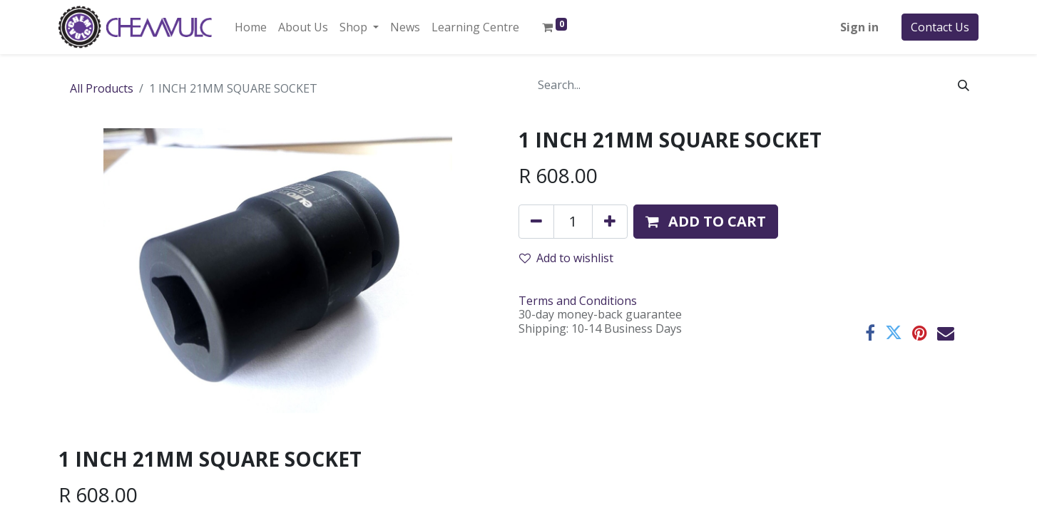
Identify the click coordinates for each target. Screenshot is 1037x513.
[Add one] (610, 221)
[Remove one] (536, 221)
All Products (101, 88)
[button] (705, 221)
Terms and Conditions (577, 301)
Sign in (859, 27)
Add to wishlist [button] (566, 258)
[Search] (964, 84)
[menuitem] (250, 27)
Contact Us (940, 27)
